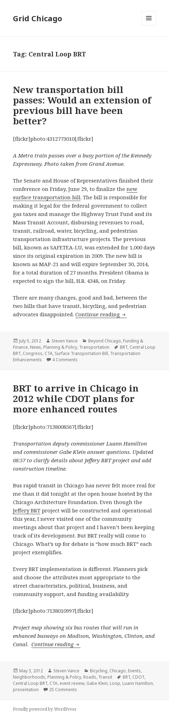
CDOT (138, 677)
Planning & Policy (60, 347)
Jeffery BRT (26, 510)
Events (134, 671)
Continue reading (101, 314)
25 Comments (63, 690)
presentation (26, 690)
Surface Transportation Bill (81, 353)
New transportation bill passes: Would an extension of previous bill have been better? (82, 105)
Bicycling (98, 671)
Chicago (117, 671)
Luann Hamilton (137, 683)
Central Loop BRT (30, 683)
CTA (49, 353)
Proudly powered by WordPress (44, 709)
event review (72, 683)
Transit (105, 677)
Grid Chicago (37, 18)
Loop (115, 683)
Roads (89, 677)
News (35, 347)
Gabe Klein (97, 683)
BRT (124, 347)
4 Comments (65, 360)
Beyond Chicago (104, 341)
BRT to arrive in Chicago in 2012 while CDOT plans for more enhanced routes (76, 398)
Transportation (94, 347)
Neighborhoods (29, 677)
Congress (33, 353)
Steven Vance (65, 341)
